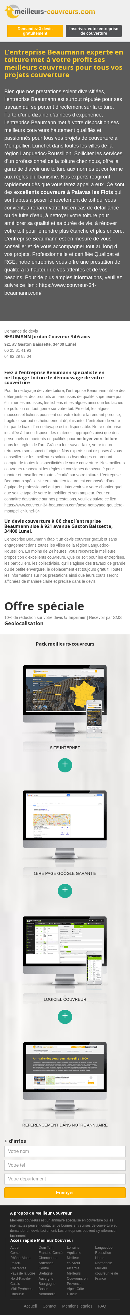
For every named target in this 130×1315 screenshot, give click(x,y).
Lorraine (73, 1248)
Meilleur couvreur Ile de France (106, 1273)
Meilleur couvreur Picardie (74, 1263)
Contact (49, 1306)
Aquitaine (74, 1253)
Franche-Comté (50, 1253)
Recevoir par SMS (105, 617)
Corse (15, 1253)
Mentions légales (77, 1306)
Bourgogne (47, 1284)
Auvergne (46, 1279)
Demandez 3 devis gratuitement (35, 31)
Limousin (17, 1294)
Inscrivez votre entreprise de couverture (93, 31)
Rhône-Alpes (20, 1258)
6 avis (83, 336)
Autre (14, 1248)
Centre (44, 1268)
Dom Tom (46, 1248)
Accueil (30, 1306)
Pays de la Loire (22, 1273)
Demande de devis (21, 331)
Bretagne (46, 1273)
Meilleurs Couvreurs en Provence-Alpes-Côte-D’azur (77, 1283)
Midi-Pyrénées (21, 1289)
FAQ (102, 1306)
